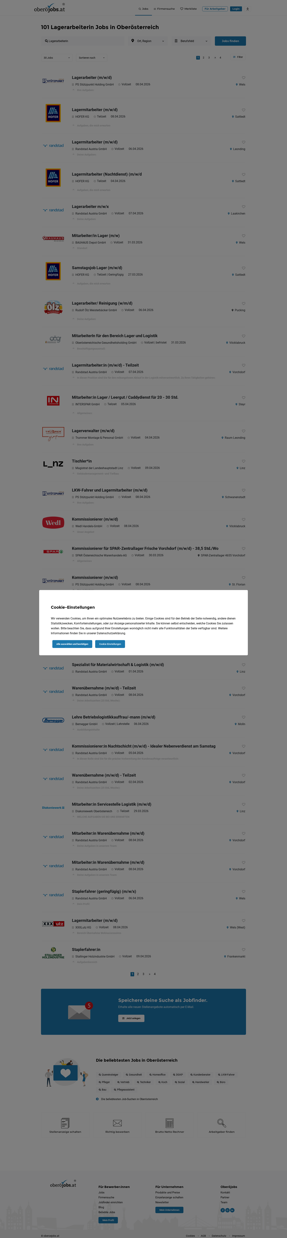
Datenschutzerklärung (111, 633)
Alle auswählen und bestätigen (72, 644)
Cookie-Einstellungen (110, 644)
